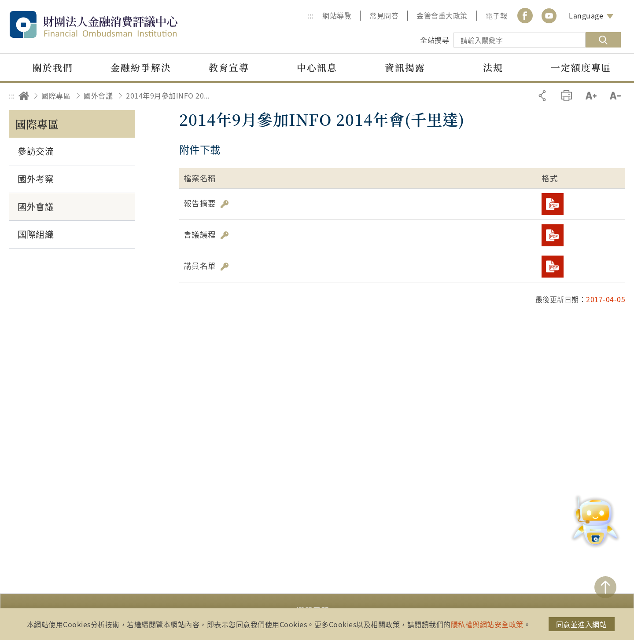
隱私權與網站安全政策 (487, 624)
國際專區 (55, 95)
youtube (549, 15)
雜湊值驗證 (224, 204)
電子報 (497, 15)
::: (311, 15)
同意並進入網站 (581, 624)
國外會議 (98, 95)
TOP (605, 587)
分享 (542, 96)
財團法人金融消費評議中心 (112, 24)
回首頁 (23, 96)
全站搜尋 (434, 39)
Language (586, 15)
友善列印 (566, 96)
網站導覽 (336, 15)
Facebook (525, 15)
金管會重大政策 (442, 15)
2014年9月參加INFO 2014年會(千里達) (168, 95)
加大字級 (591, 96)
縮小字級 (615, 96)
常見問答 (383, 15)
